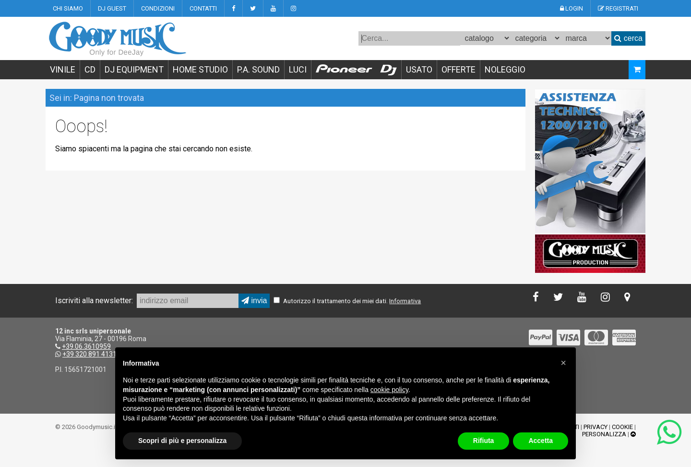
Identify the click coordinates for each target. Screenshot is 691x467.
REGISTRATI (618, 8)
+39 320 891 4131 (89, 354)
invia (254, 300)
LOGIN (571, 8)
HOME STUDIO (200, 69)
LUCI (298, 69)
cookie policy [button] (389, 389)
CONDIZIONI (158, 8)
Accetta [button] (540, 440)
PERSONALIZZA (604, 434)
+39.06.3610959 (86, 346)
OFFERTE (458, 69)
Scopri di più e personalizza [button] (182, 440)
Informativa (405, 301)
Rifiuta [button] (483, 440)
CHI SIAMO (68, 8)
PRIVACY (596, 426)
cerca (628, 38)
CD (89, 69)
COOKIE (622, 426)
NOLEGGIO (505, 69)
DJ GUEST (112, 8)
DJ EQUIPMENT (134, 69)
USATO (419, 69)
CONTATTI (203, 8)
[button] (563, 362)
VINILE (62, 69)
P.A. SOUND (258, 69)
